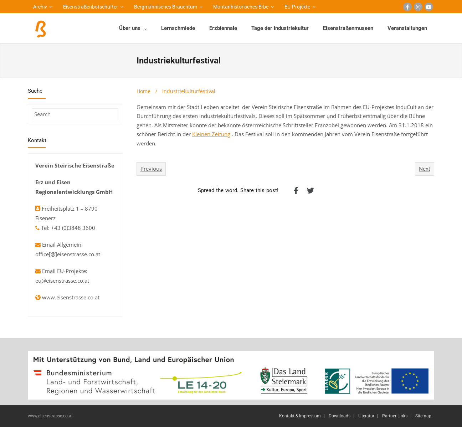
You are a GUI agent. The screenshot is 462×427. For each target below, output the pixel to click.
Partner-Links (394, 415)
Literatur (366, 415)
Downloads (339, 415)
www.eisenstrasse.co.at (70, 297)
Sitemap (423, 415)
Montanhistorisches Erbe (240, 7)
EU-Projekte (297, 7)
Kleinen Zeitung (211, 134)
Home (143, 91)
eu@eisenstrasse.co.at (62, 280)
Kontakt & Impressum (300, 415)
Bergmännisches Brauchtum (165, 7)
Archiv (40, 7)
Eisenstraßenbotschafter (90, 7)
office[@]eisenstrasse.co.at (67, 254)
